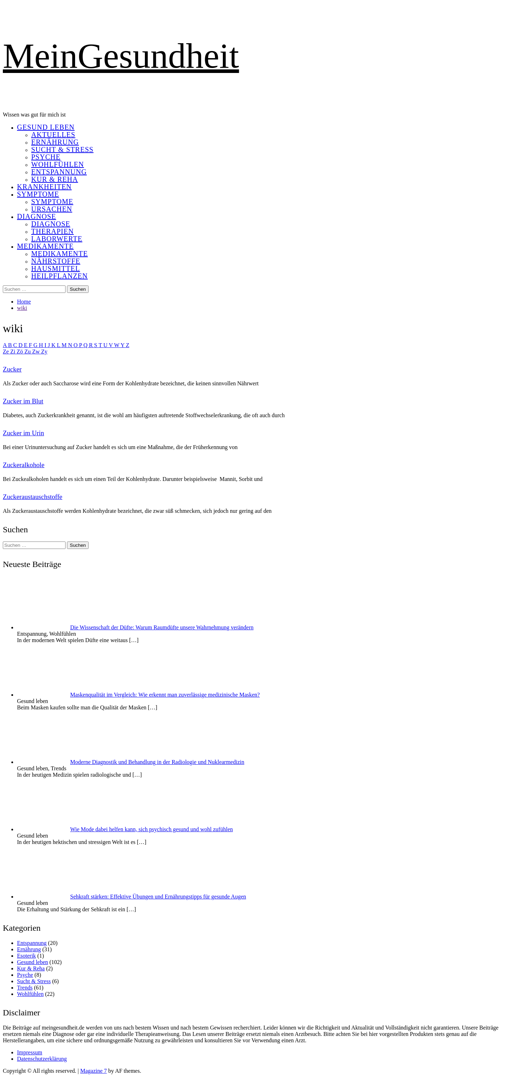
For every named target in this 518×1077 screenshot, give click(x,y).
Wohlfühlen (57, 164)
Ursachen (51, 209)
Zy (44, 351)
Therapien (52, 231)
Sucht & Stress (62, 149)
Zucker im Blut (23, 401)
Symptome (38, 194)
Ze (6, 351)
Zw (36, 351)
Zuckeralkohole (23, 465)
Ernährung (55, 142)
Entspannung (59, 172)
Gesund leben (46, 127)
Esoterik (26, 956)
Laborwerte (56, 239)
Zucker (12, 369)
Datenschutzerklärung (42, 1059)
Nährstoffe (55, 261)
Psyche (46, 157)
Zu (28, 351)
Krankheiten (44, 187)
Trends (25, 988)
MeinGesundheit (121, 55)
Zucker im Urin (23, 433)
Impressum (29, 1052)
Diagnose (36, 216)
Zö (20, 351)
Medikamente (45, 246)
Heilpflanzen (59, 276)
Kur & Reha (54, 179)
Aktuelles (53, 134)
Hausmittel (55, 268)
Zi (13, 351)
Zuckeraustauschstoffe (32, 496)
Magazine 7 (93, 1071)
